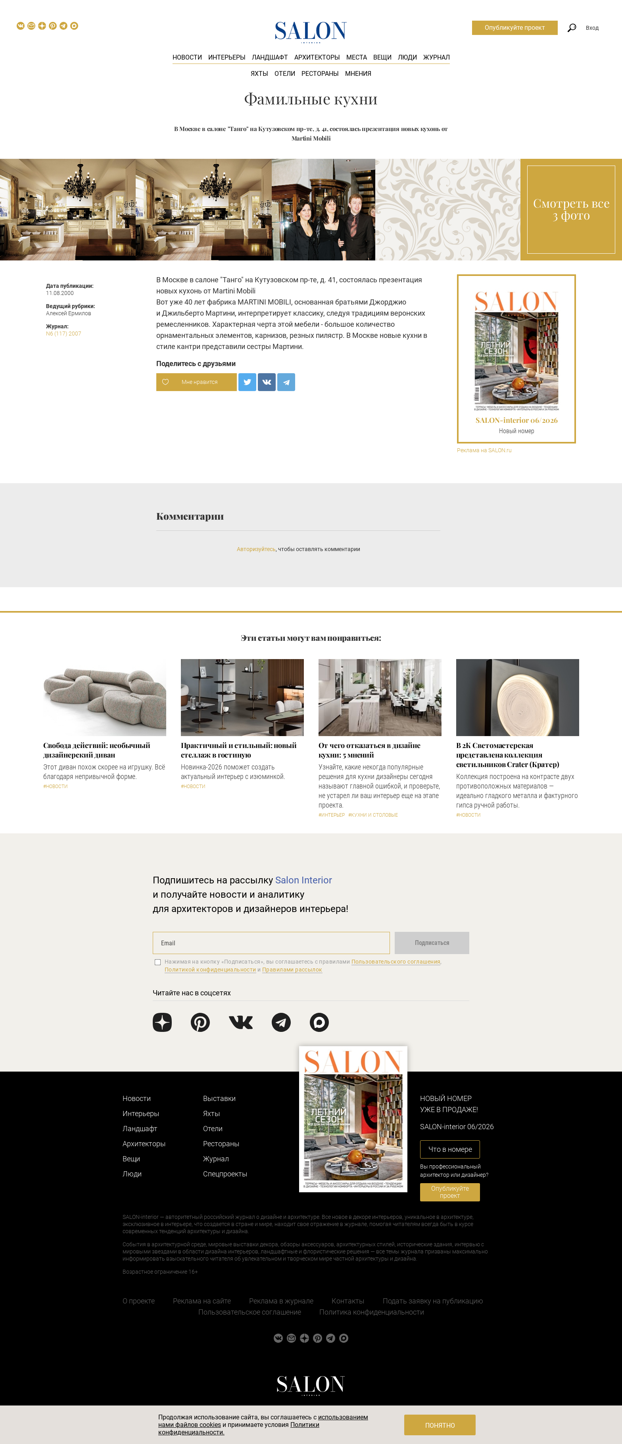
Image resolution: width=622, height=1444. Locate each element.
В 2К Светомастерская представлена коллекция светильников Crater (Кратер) (507, 754)
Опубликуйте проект (515, 27)
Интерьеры (227, 57)
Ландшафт (270, 57)
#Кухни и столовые (373, 815)
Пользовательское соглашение (249, 1312)
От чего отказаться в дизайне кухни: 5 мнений (369, 750)
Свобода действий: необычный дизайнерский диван (97, 750)
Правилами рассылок (292, 969)
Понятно (440, 1425)
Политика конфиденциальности (371, 1312)
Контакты (348, 1301)
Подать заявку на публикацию (433, 1301)
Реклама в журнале (281, 1301)
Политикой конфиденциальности (210, 969)
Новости (187, 57)
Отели (285, 73)
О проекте (139, 1301)
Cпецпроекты (225, 1174)
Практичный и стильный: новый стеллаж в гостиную (239, 750)
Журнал (436, 57)
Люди (407, 57)
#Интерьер (332, 815)
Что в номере (450, 1149)
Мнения (358, 73)
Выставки (219, 1098)
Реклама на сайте (202, 1301)
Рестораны (320, 73)
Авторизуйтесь (256, 549)
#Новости (55, 786)
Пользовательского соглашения (396, 961)
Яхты (259, 73)
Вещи (382, 57)
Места (356, 57)
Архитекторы (317, 57)
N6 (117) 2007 (63, 333)
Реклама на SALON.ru (484, 450)
